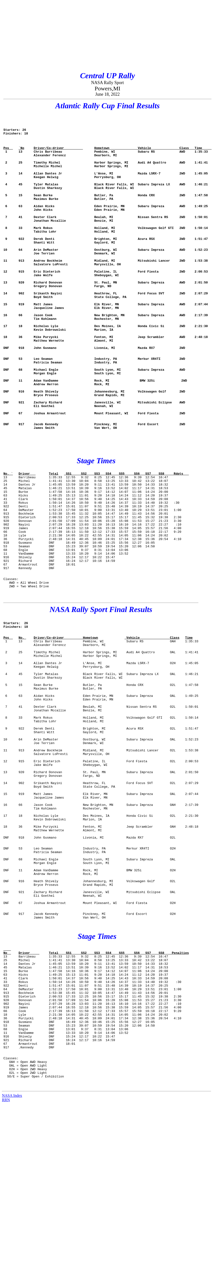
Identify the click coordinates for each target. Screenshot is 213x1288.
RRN (6, 1284)
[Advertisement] (83, 36)
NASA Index (12, 1279)
